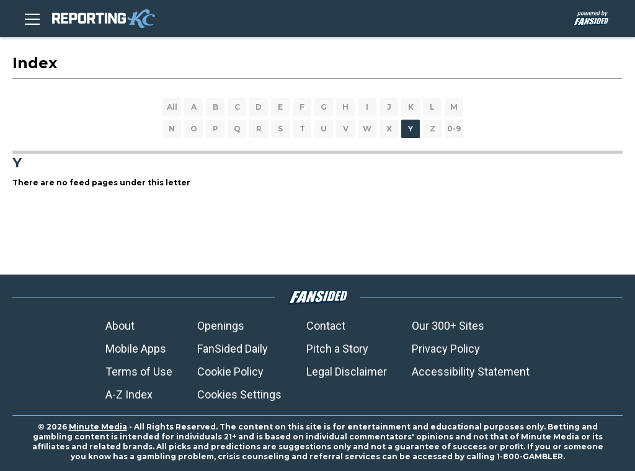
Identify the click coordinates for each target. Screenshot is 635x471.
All (172, 107)
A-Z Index (129, 394)
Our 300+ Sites (448, 325)
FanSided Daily (232, 348)
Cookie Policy (230, 371)
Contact (325, 325)
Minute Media (98, 426)
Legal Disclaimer (346, 371)
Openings (220, 325)
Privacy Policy (446, 348)
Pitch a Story (337, 348)
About (120, 325)
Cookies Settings (239, 394)
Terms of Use (138, 371)
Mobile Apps (135, 348)
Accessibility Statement (471, 371)
